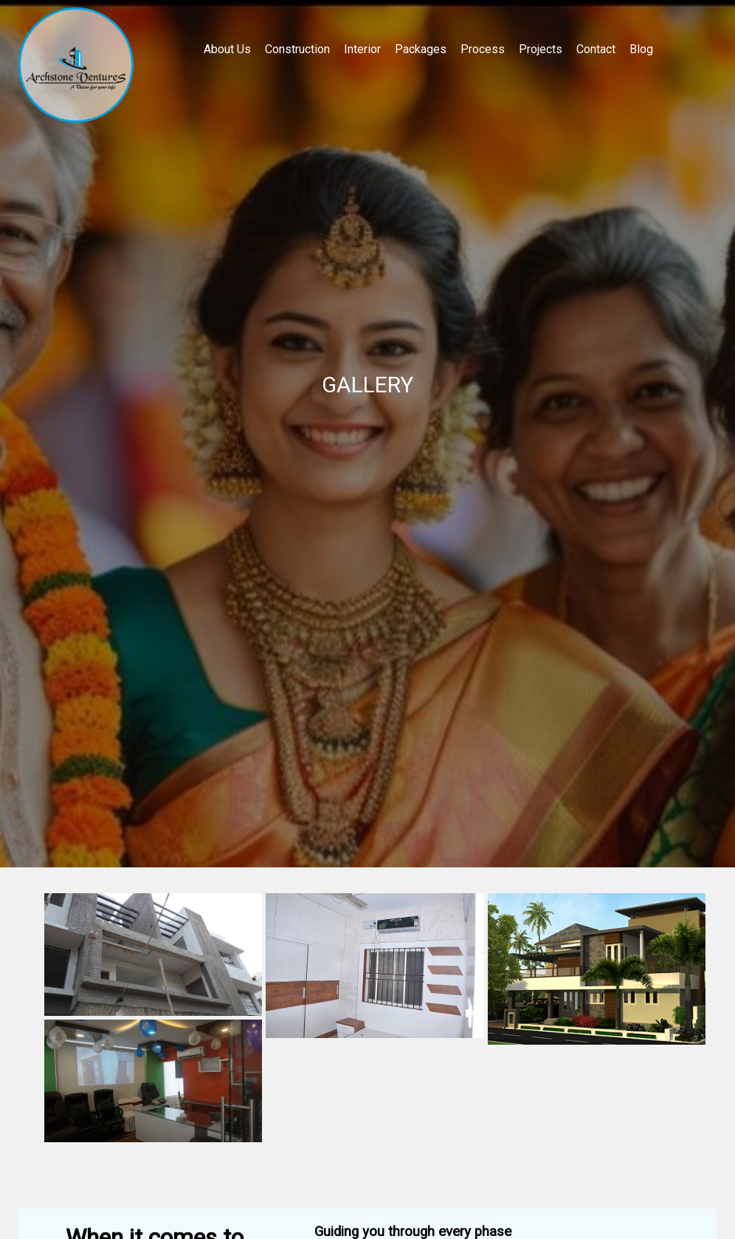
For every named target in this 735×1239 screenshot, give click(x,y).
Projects (540, 49)
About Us (227, 49)
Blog (641, 49)
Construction (297, 49)
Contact (595, 49)
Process (482, 49)
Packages (420, 49)
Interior (362, 49)
